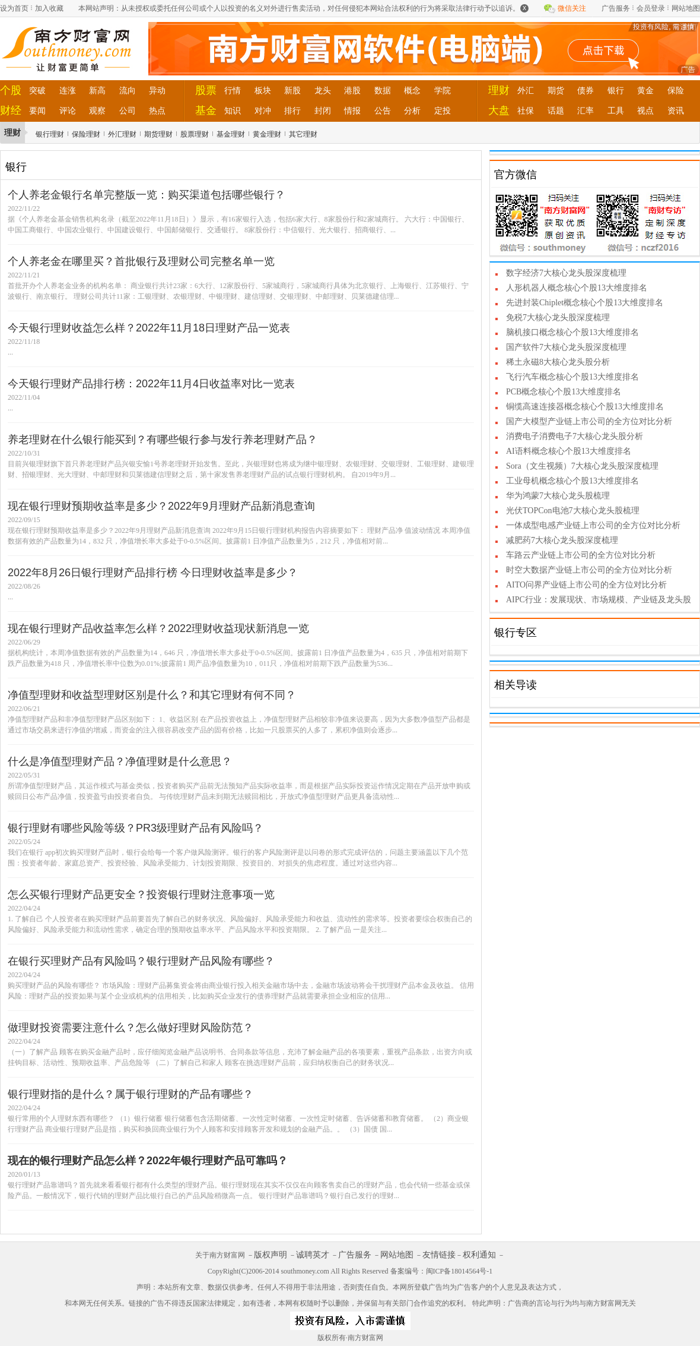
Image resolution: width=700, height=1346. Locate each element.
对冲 (262, 110)
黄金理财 (267, 134)
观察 (97, 110)
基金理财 (231, 134)
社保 (525, 110)
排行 (292, 110)
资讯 (675, 110)
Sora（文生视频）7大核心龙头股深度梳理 (582, 466)
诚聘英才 (312, 1254)
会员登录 (651, 8)
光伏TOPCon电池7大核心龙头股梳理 (572, 510)
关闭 (689, 27)
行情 (232, 90)
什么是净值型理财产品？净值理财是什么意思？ (120, 761)
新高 (97, 90)
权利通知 (479, 1254)
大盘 (499, 110)
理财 (499, 90)
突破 (37, 90)
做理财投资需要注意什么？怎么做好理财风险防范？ (130, 1028)
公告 (382, 110)
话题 (556, 110)
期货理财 (158, 134)
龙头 (322, 90)
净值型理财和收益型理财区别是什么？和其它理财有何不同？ (152, 695)
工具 (615, 110)
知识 (232, 110)
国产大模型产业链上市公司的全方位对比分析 (589, 421)
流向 (127, 90)
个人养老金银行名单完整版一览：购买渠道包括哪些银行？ (146, 195)
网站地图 (686, 8)
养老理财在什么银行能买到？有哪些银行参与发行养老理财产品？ (162, 439)
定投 (442, 110)
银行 (615, 90)
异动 (157, 90)
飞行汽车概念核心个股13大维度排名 (572, 376)
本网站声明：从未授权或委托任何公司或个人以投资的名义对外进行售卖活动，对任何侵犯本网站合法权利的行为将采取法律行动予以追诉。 (303, 8)
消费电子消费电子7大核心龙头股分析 (574, 436)
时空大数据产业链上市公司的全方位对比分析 (589, 569)
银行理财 (50, 134)
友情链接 (439, 1254)
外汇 (525, 90)
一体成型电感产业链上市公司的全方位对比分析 (593, 525)
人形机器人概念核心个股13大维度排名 (576, 287)
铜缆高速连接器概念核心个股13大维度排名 (585, 406)
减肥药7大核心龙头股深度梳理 (562, 540)
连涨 (67, 90)
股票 (206, 90)
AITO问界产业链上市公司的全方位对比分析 (586, 584)
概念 (412, 90)
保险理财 (86, 134)
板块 (262, 90)
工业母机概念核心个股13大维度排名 (572, 480)
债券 (585, 90)
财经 (10, 110)
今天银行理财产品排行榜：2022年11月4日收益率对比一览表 (151, 384)
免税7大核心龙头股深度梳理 (558, 317)
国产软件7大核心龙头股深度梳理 (566, 347)
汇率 (585, 110)
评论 (67, 110)
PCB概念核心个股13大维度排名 (563, 391)
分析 (412, 110)
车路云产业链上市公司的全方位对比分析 (581, 555)
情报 (352, 110)
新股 (292, 90)
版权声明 (270, 1254)
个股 (10, 90)
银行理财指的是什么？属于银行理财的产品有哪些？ (130, 1094)
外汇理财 (122, 134)
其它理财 (303, 134)
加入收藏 (49, 8)
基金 (206, 110)
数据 (382, 90)
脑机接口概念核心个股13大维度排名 (572, 332)
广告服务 (616, 8)
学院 (442, 90)
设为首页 (14, 8)
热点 (157, 110)
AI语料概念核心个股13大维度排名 (568, 451)
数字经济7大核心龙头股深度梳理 (566, 272)
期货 (556, 90)
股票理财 (194, 134)
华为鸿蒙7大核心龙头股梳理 (558, 495)
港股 (352, 90)
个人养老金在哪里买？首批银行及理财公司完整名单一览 (141, 261)
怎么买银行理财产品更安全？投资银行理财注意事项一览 (141, 895)
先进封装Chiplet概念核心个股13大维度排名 (584, 302)
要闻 (37, 110)
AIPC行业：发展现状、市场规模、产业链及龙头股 (598, 599)
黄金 (645, 90)
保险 (675, 90)
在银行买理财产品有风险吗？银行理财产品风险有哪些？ (141, 961)
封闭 (322, 110)
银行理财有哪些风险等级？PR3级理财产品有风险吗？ (135, 828)
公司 (127, 110)
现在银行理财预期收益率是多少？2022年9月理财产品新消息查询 (161, 506)
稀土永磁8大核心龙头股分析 (558, 362)
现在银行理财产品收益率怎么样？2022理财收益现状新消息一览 (158, 628)
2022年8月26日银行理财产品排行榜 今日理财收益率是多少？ (153, 573)
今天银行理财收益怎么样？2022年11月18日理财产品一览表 (149, 328)
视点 (645, 110)
